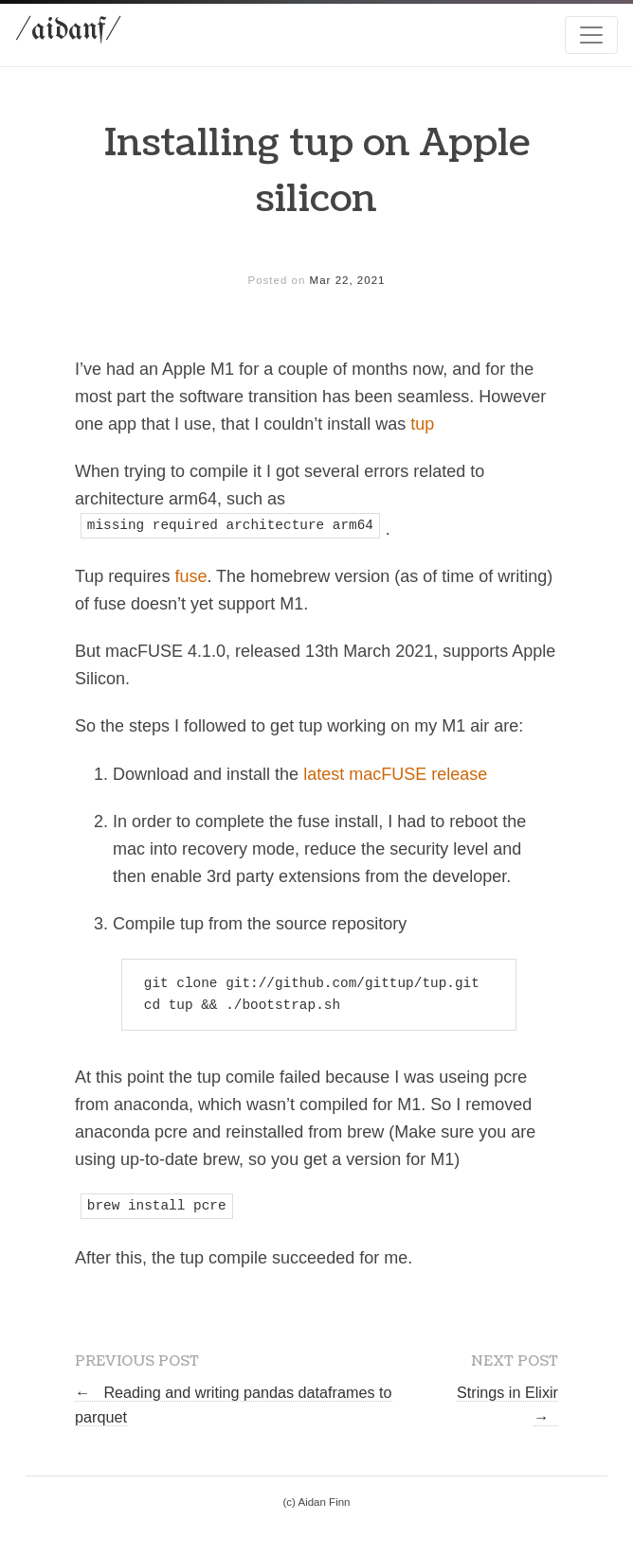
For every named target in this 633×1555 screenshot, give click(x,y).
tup (422, 424)
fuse (190, 576)
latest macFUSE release (395, 774)
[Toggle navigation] (591, 35)
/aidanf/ (68, 30)
